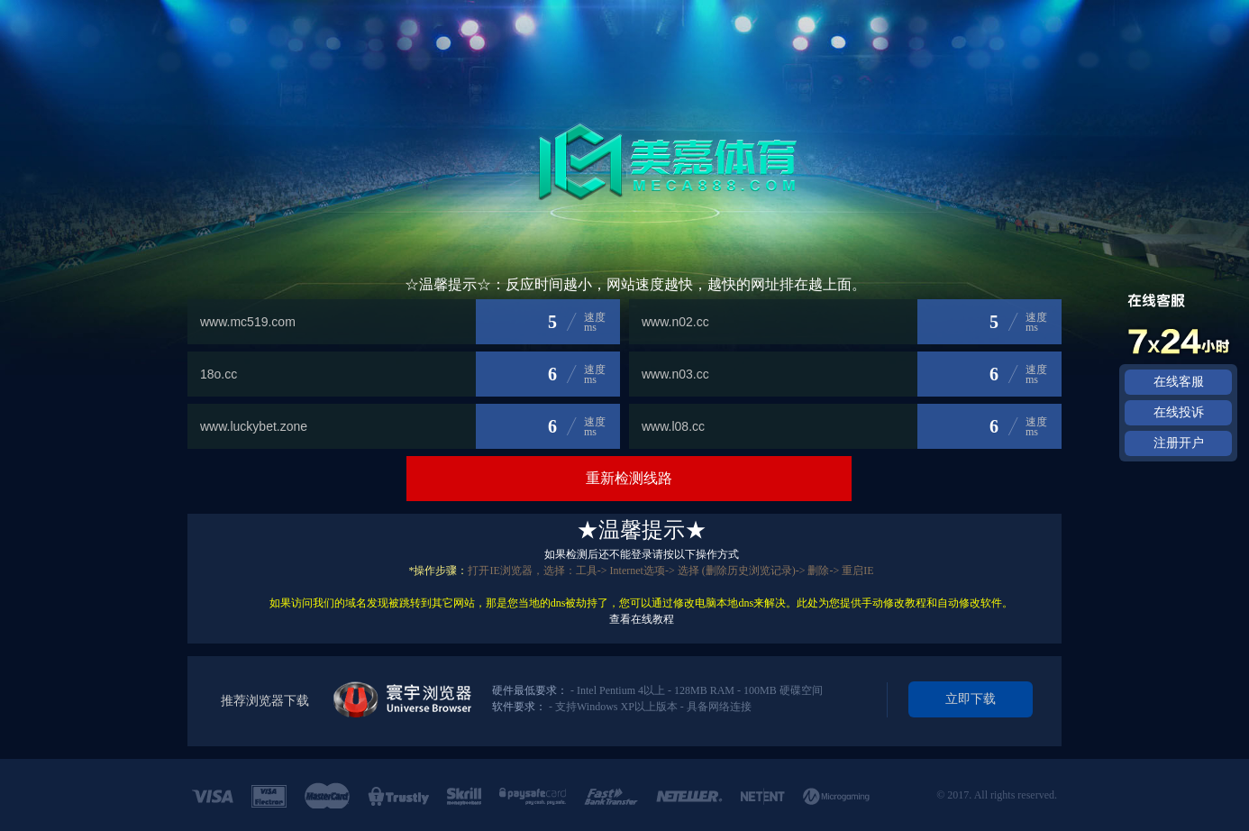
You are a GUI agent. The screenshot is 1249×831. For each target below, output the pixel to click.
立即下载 (970, 699)
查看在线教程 (641, 619)
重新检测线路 (629, 478)
